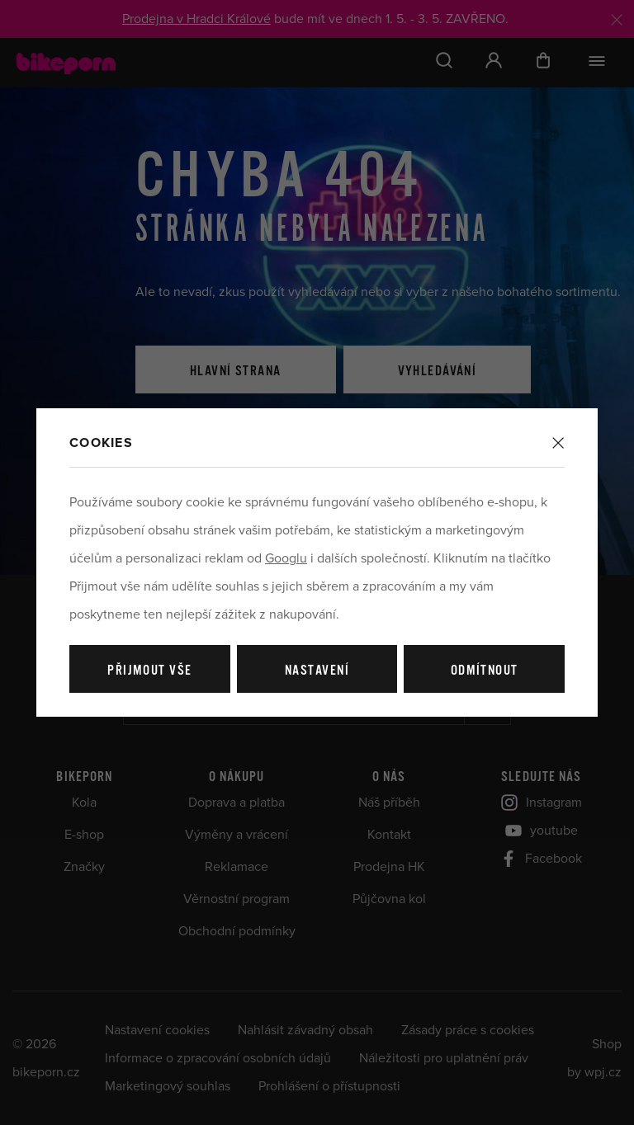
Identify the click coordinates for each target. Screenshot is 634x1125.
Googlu (286, 558)
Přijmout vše (149, 671)
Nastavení (317, 671)
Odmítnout (484, 671)
